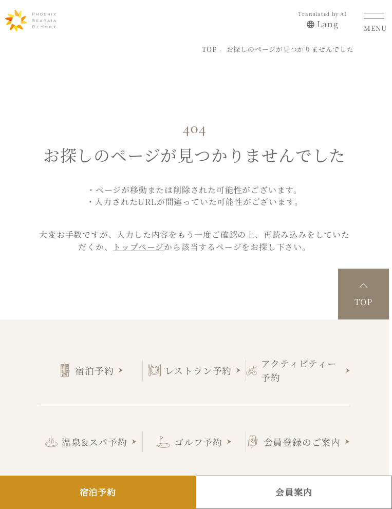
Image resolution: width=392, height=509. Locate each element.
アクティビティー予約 (299, 367)
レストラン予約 (198, 367)
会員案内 (293, 492)
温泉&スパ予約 (94, 439)
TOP (209, 46)
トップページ (138, 244)
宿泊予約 (94, 367)
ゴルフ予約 (198, 439)
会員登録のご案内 (302, 439)
